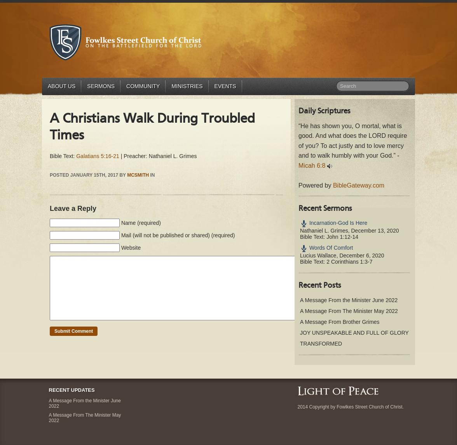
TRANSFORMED (321, 344)
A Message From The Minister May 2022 (349, 311)
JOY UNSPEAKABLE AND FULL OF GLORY (354, 333)
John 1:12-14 (342, 237)
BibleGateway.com (358, 185)
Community (143, 86)
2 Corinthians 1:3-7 (349, 262)
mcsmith (138, 175)
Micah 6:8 (311, 165)
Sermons (101, 86)
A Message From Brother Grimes (340, 322)
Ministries (186, 86)
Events (225, 86)
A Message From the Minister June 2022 (349, 300)
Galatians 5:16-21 (97, 156)
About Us (61, 86)
